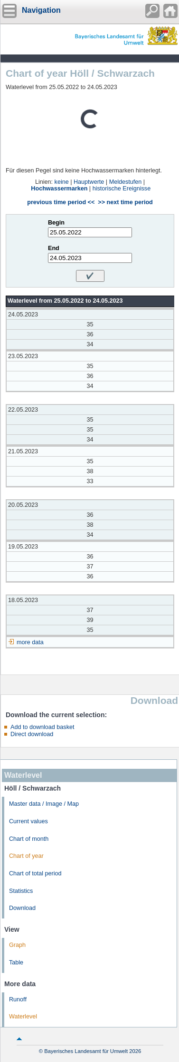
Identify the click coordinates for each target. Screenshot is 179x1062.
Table (16, 962)
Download (22, 908)
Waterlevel (23, 1016)
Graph (17, 945)
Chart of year (26, 856)
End (53, 248)
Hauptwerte (89, 182)
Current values (28, 821)
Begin (56, 222)
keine (62, 182)
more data (30, 642)
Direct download (31, 734)
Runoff (18, 999)
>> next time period (125, 202)
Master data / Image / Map (44, 804)
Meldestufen (125, 182)
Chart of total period (35, 873)
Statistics (21, 891)
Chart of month (28, 839)
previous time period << (60, 202)
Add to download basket (42, 727)
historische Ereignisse (122, 188)
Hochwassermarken (59, 188)
